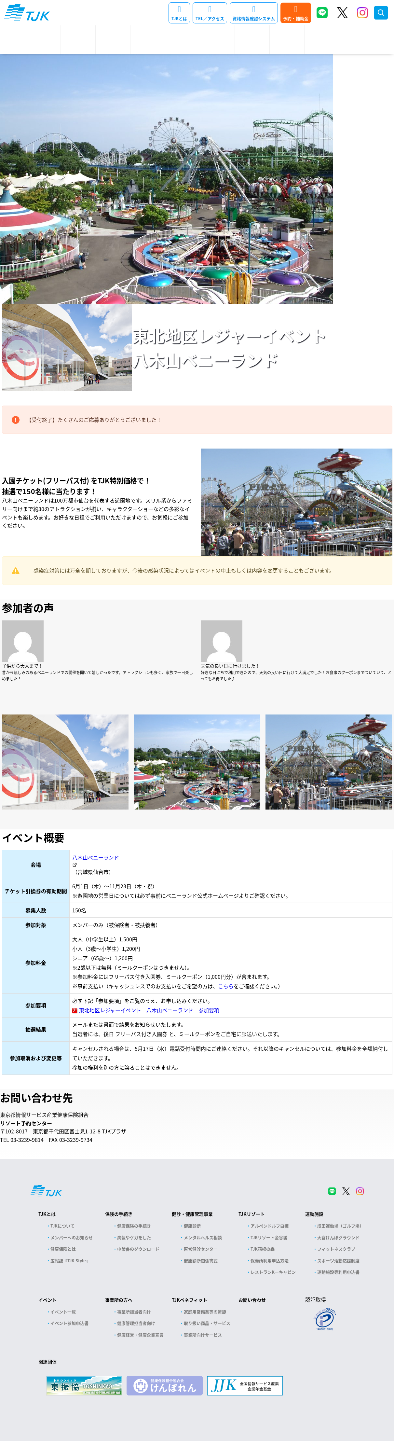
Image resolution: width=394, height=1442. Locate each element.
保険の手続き (118, 1214)
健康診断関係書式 (201, 1260)
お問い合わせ (252, 1299)
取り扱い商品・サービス (207, 1323)
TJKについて (62, 1226)
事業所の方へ (118, 1299)
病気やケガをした (134, 1237)
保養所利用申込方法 (270, 1260)
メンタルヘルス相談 (203, 1237)
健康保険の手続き (134, 1226)
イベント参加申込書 (69, 1323)
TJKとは (179, 18)
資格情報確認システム (254, 18)
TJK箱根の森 (263, 1249)
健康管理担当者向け (136, 1323)
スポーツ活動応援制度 (338, 1260)
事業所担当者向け (134, 1312)
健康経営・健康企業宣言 (140, 1335)
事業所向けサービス (203, 1335)
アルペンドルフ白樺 (270, 1226)
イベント (47, 1299)
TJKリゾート (251, 1214)
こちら (226, 986)
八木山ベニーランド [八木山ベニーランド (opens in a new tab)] (95, 857)
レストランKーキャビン (273, 1272)
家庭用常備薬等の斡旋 (205, 1312)
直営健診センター (201, 1249)
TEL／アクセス (210, 18)
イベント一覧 (63, 1312)
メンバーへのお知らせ (71, 1237)
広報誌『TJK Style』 (70, 1260)
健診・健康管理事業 (192, 1214)
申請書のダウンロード (138, 1249)
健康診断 (192, 1226)
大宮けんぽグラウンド (338, 1237)
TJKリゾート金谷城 (269, 1237)
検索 (381, 13)
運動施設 (314, 1214)
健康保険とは (63, 1249)
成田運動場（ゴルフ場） (340, 1226)
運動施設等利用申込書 (338, 1272)
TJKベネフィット (189, 1299)
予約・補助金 (295, 18)
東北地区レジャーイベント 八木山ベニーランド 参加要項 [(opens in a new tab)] (149, 1010)
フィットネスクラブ (336, 1249)
